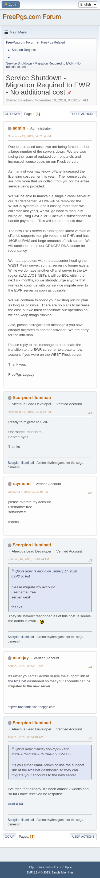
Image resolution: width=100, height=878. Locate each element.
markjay (21, 658)
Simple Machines (63, 872)
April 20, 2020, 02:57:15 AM (25, 665)
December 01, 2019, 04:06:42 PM (29, 411)
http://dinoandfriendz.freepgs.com (31, 707)
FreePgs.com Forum (32, 16)
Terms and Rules (47, 867)
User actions (83, 113)
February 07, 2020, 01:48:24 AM (28, 559)
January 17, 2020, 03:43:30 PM (28, 491)
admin (19, 128)
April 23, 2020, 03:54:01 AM (25, 737)
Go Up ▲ (66, 867)
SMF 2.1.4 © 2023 (38, 872)
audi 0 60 (15, 804)
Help (31, 867)
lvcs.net (20, 681)
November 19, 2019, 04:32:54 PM (29, 136)
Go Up (9, 836)
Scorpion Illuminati (32, 397)
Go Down (12, 113)
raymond (22, 483)
